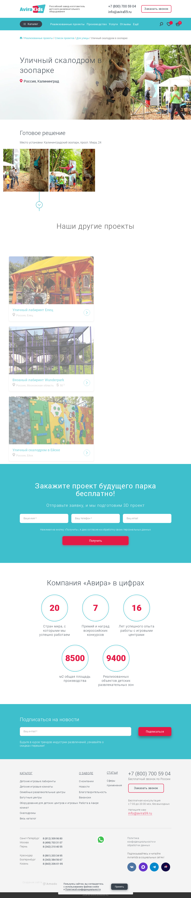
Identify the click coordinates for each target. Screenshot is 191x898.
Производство (96, 24)
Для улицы (83, 38)
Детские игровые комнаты (36, 786)
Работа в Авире (89, 803)
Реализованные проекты (67, 24)
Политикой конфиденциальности (83, 889)
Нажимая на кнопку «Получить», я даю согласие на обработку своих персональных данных (95, 529)
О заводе (86, 773)
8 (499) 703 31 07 (52, 842)
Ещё (136, 24)
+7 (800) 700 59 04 (122, 6)
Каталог (33, 24)
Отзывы (125, 24)
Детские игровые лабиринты (38, 781)
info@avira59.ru (120, 11)
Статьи (112, 772)
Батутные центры (31, 797)
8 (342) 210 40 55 (52, 846)
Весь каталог (28, 818)
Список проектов (65, 38)
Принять (119, 886)
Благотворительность (93, 792)
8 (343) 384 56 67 (52, 859)
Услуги (113, 24)
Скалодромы (28, 813)
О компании (86, 781)
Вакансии (85, 797)
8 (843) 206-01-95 (53, 863)
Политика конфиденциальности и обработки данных (141, 842)
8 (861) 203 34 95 (52, 855)
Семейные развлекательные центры (43, 792)
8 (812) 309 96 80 (52, 838)
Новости (84, 786)
